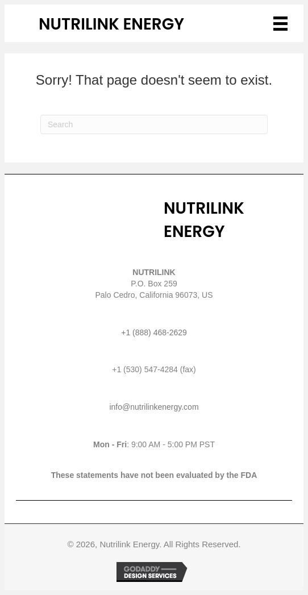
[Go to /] (124, 24)
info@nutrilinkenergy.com (153, 406)
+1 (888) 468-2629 (154, 332)
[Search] (154, 124)
